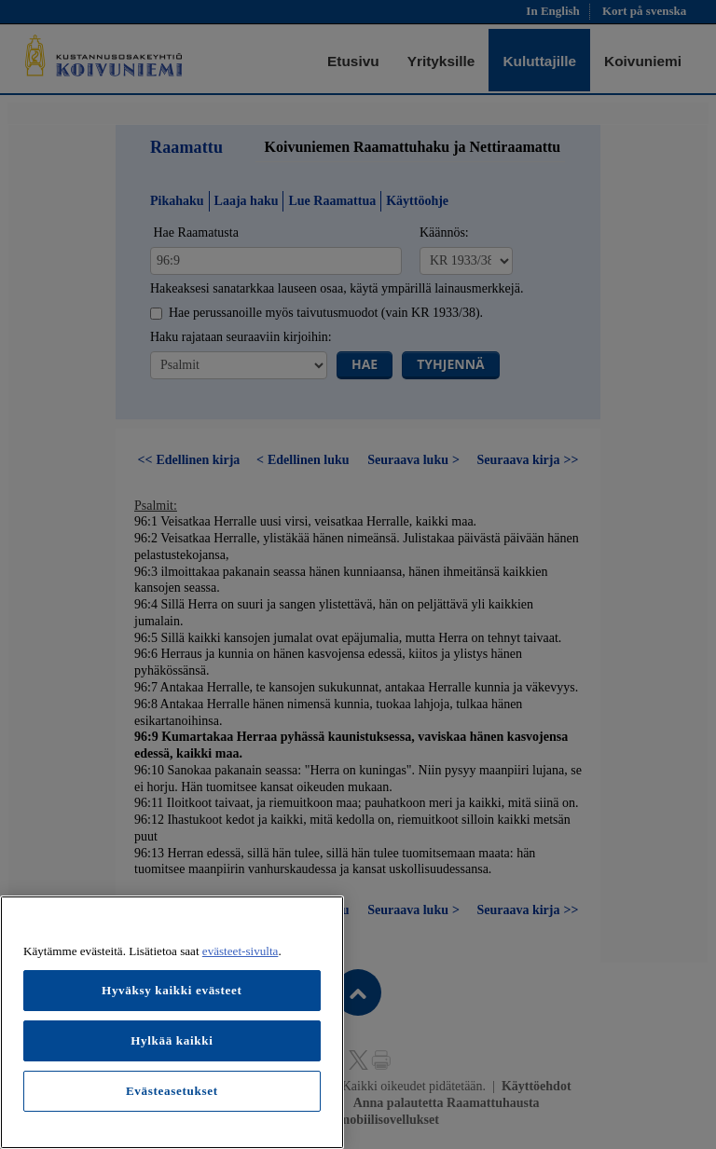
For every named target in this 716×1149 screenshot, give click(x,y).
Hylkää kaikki (172, 1040)
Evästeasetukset (172, 1091)
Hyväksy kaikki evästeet (172, 990)
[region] (172, 1022)
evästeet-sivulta (240, 951)
